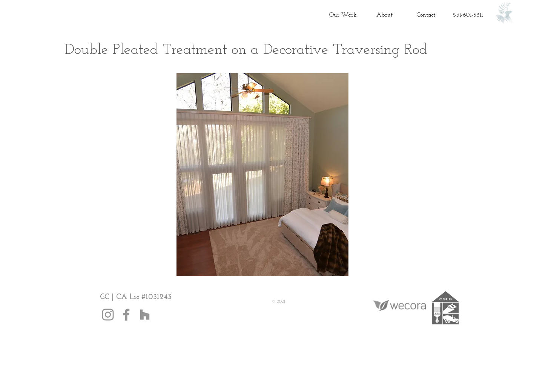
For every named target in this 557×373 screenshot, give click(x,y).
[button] (262, 174)
